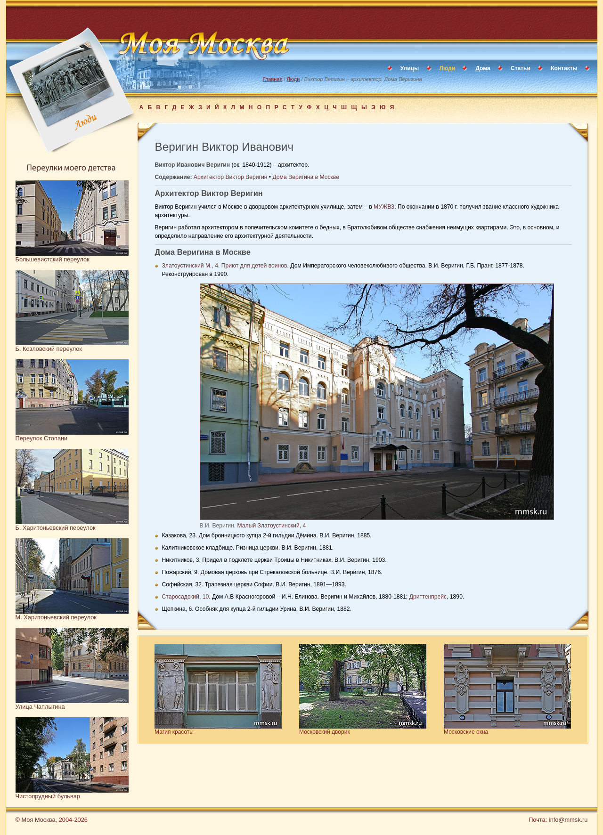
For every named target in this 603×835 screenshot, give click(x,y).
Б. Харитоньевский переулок (56, 527)
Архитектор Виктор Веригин (231, 177)
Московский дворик (324, 732)
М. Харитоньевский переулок (56, 617)
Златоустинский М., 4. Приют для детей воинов (224, 265)
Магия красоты (174, 732)
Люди (293, 79)
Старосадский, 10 (185, 596)
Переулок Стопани (42, 438)
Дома (482, 68)
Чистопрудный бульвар (48, 796)
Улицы (409, 68)
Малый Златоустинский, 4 (271, 525)
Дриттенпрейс (428, 596)
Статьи (520, 68)
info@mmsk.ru (568, 819)
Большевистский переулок (53, 259)
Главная (273, 79)
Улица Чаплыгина (40, 706)
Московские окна (466, 732)
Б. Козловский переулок (49, 348)
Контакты (564, 68)
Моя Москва (38, 819)
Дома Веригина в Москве (305, 177)
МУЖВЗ (384, 206)
